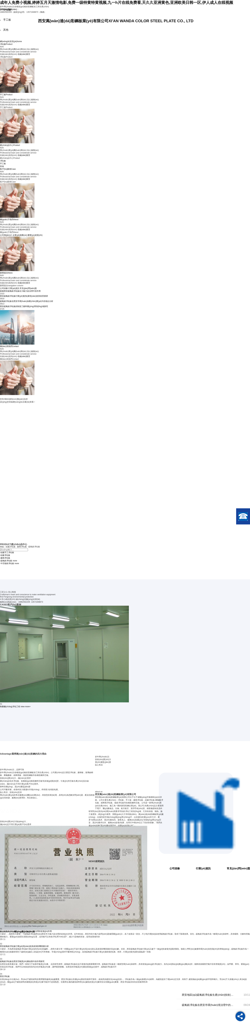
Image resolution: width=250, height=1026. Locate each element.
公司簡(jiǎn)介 (6, 235)
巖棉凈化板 (5, 558)
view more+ (26, 706)
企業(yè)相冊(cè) (20, 235)
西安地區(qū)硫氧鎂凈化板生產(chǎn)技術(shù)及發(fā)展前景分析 (208, 994)
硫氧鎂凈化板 (6, 561)
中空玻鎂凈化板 (7, 563)
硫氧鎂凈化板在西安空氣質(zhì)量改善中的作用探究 (22, 961)
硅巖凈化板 (5, 555)
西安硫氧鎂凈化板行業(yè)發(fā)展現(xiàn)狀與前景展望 (24, 296)
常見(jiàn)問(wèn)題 (28, 288)
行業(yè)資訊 (13, 288)
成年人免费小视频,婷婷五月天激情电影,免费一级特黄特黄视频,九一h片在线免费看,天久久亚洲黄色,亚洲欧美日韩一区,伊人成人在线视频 (116, 2)
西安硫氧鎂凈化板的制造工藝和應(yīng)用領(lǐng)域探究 (24, 306)
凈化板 (3, 161)
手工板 (3, 163)
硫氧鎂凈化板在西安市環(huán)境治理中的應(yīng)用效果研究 (208, 1005)
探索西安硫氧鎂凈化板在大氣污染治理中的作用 (20, 291)
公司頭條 (4, 288)
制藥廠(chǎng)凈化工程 (10, 706)
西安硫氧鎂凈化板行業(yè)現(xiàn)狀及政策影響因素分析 (24, 946)
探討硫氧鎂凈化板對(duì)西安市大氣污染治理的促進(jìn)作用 (26, 931)
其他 (2, 166)
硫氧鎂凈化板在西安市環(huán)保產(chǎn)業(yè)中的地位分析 (26, 301)
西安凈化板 (5, 976)
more (15, 561)
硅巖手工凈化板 (7, 552)
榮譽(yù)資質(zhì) (35, 235)
